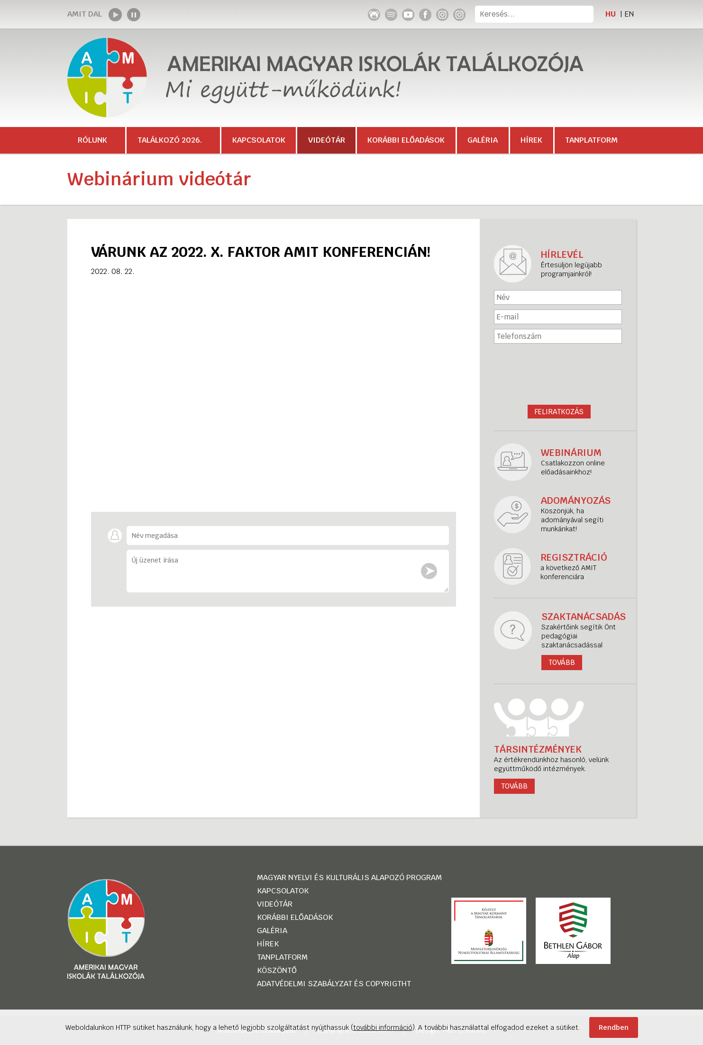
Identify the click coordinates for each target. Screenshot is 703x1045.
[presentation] (559, 371)
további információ (382, 1027)
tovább (514, 786)
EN (629, 14)
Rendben (614, 1027)
